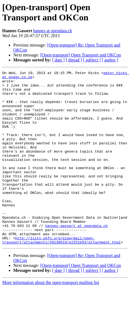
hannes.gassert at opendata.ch (76, 257)
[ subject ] (92, 60)
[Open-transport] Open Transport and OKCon (80, 55)
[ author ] (110, 60)
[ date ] (58, 60)
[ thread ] (74, 60)
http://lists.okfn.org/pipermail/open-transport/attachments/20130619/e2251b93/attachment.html (61, 274)
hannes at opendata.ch (52, 30)
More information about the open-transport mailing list (50, 317)
